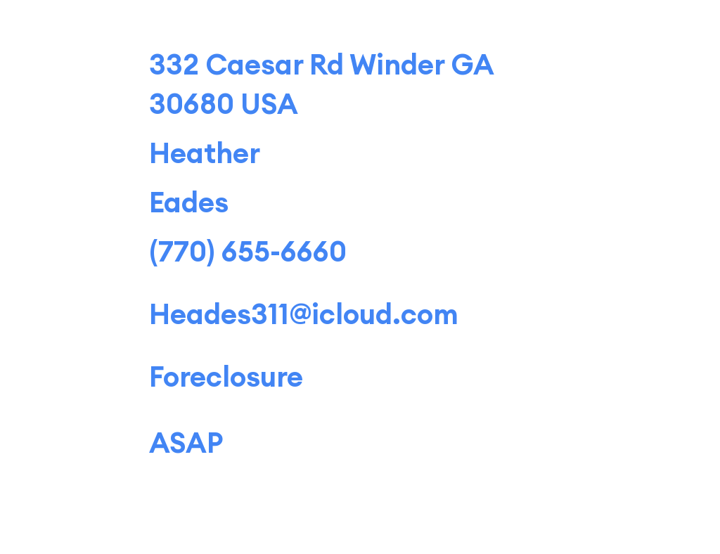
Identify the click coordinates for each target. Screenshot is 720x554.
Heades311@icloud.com (303, 314)
